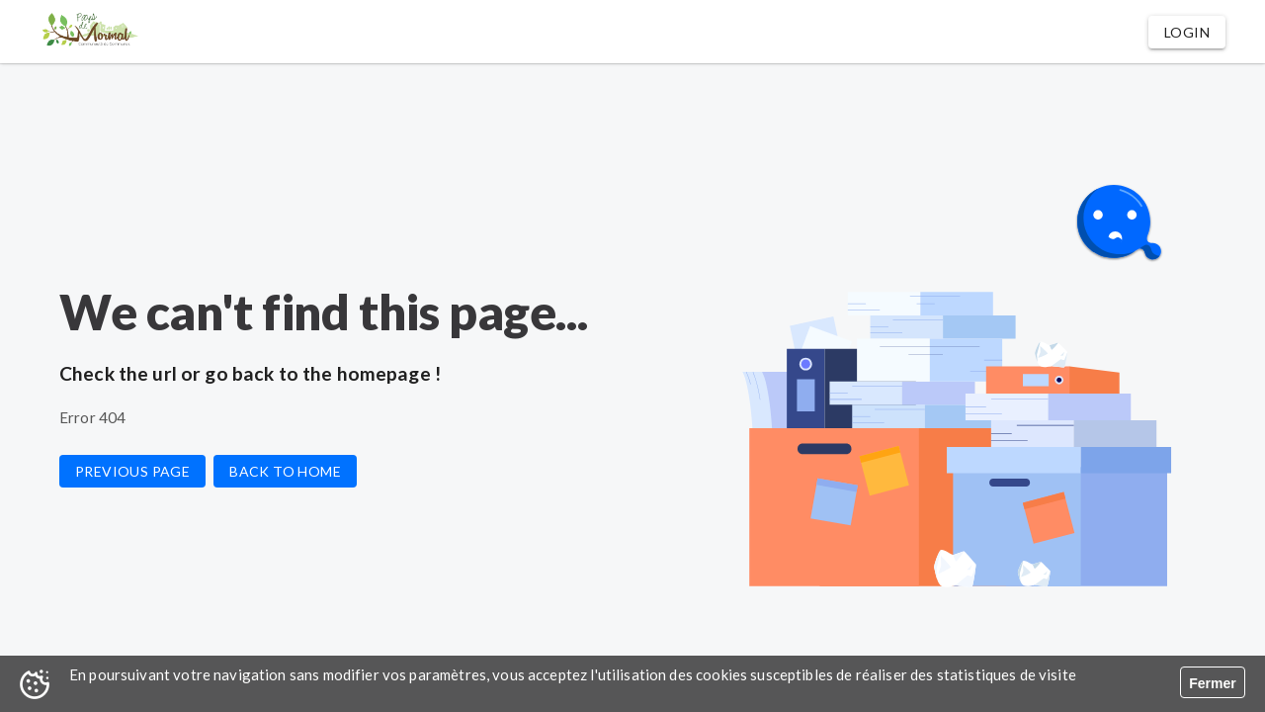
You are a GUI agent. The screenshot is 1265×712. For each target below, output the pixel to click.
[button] (1186, 32)
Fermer (1212, 683)
